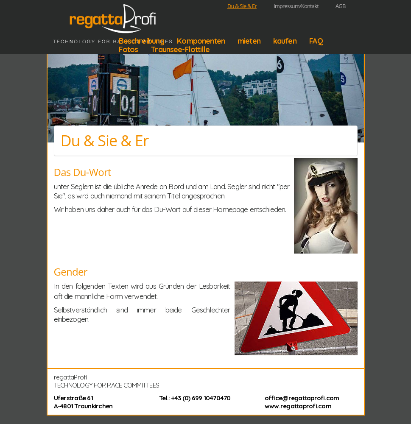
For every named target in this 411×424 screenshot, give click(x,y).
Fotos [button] (128, 49)
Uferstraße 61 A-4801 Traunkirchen (83, 402)
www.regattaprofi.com (298, 406)
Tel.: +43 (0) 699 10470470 (195, 398)
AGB (341, 6)
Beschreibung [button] (142, 41)
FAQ (316, 41)
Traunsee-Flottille (180, 49)
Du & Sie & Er (242, 6)
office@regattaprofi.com (302, 398)
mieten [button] (249, 41)
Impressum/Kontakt (296, 6)
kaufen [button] (284, 41)
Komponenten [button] (201, 41)
